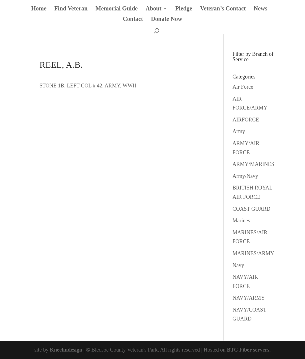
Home (38, 9)
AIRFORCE (246, 120)
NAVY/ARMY (249, 298)
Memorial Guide (117, 9)
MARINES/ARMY (253, 253)
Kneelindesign (66, 350)
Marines (241, 221)
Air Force (243, 87)
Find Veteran (71, 9)
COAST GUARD (251, 209)
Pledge (183, 9)
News (260, 9)
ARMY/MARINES (253, 164)
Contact (133, 19)
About (153, 9)
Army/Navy (245, 176)
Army (239, 131)
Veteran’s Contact (223, 9)
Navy (238, 265)
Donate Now (166, 19)
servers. (261, 350)
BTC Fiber (239, 350)
